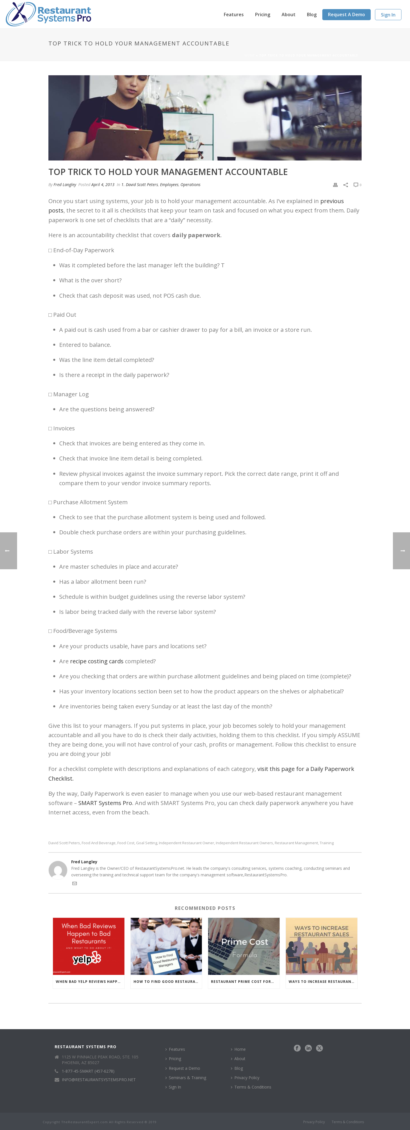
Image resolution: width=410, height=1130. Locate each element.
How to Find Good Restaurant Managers (168, 981)
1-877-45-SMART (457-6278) (88, 1071)
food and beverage (99, 843)
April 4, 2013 (102, 184)
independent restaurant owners (244, 843)
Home (250, 55)
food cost (125, 843)
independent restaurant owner (186, 843)
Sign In (388, 15)
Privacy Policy (245, 1077)
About (289, 14)
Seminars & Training (185, 1077)
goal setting (146, 843)
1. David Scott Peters (139, 184)
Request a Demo (346, 14)
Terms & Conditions (251, 1087)
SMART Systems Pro (105, 803)
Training (327, 843)
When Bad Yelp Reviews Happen (89, 981)
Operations (190, 184)
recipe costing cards (97, 661)
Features (234, 14)
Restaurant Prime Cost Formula (245, 981)
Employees (169, 184)
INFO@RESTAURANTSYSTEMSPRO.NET (99, 1079)
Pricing (262, 14)
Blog (312, 14)
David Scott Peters (64, 843)
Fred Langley (65, 184)
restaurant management (296, 843)
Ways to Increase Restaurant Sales (323, 981)
